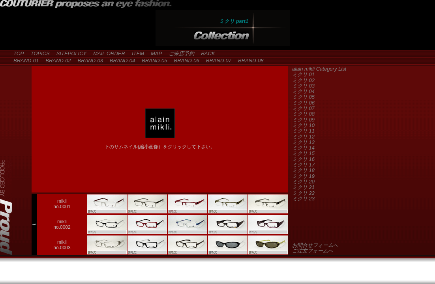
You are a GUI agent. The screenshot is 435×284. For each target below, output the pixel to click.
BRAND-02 (55, 61)
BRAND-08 (248, 61)
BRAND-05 (152, 61)
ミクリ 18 (303, 170)
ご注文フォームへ (312, 251)
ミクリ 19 (303, 176)
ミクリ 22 (303, 193)
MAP (154, 53)
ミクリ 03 (303, 86)
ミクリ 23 (303, 199)
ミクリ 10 (303, 125)
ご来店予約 (178, 53)
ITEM (135, 53)
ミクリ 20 (303, 182)
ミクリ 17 (303, 165)
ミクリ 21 (303, 187)
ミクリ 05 (303, 97)
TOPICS (38, 53)
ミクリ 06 (303, 103)
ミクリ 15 (303, 153)
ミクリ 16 (303, 159)
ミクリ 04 (303, 91)
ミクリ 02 (303, 80)
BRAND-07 (216, 61)
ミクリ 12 (303, 137)
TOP (16, 53)
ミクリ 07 (303, 108)
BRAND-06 (184, 61)
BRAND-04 (120, 61)
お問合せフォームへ (315, 245)
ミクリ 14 (303, 148)
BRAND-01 (23, 61)
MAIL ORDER (106, 53)
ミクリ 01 (303, 74)
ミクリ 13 (303, 142)
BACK (205, 53)
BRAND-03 (88, 61)
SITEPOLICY (69, 53)
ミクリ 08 (303, 114)
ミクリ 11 (303, 131)
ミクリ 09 (303, 120)
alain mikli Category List (319, 69)
